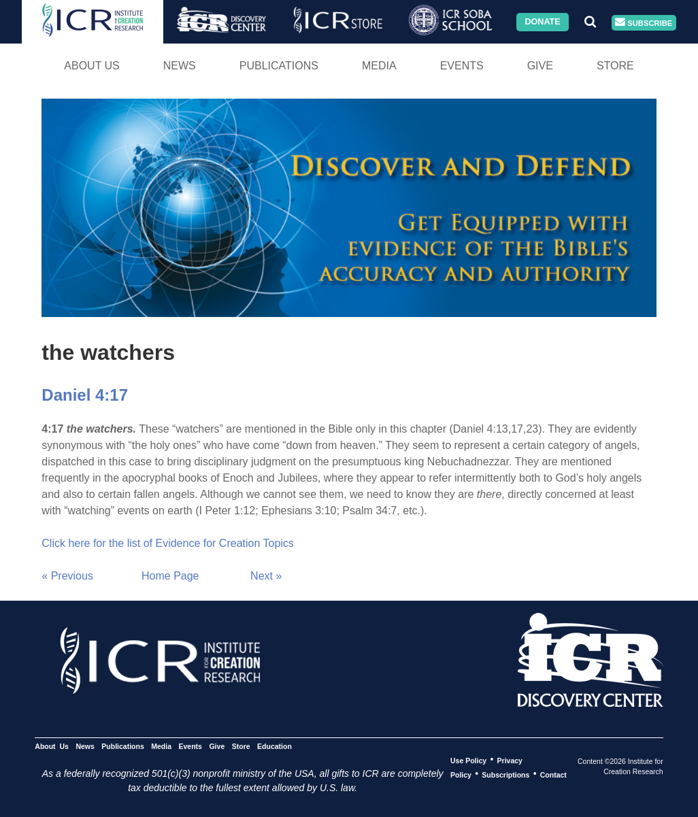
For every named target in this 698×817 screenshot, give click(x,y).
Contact (553, 774)
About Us (92, 65)
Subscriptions (505, 774)
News (179, 65)
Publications (278, 65)
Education (274, 745)
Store (615, 65)
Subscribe (643, 23)
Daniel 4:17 (84, 395)
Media (379, 65)
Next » (266, 576)
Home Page (170, 576)
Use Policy (468, 760)
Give (540, 65)
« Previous (67, 576)
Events (462, 65)
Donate (542, 22)
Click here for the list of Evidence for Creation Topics (167, 543)
